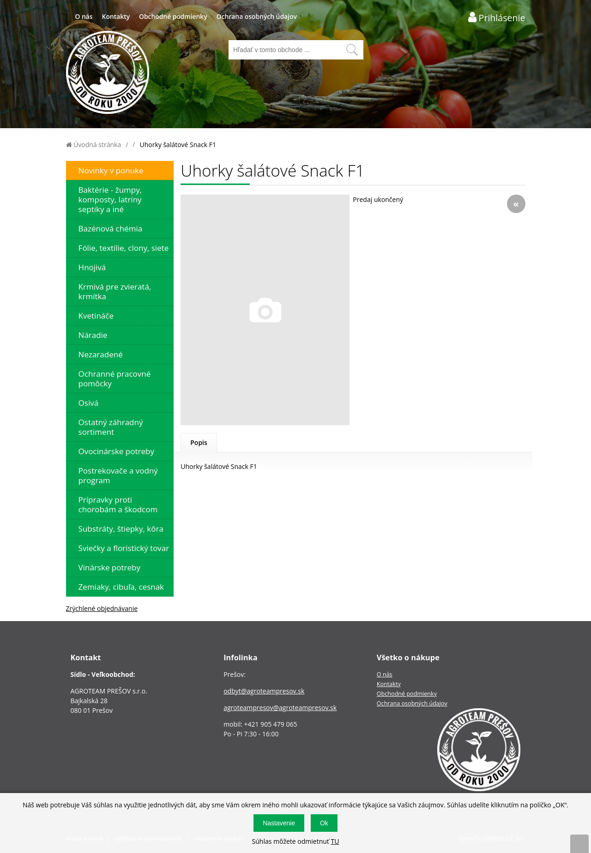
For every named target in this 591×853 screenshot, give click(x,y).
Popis (198, 442)
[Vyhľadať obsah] (351, 49)
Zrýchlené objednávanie (102, 608)
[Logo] (107, 73)
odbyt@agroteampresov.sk (263, 691)
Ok (324, 823)
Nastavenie (279, 823)
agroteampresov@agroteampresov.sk (280, 707)
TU (335, 841)
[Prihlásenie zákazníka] (496, 17)
